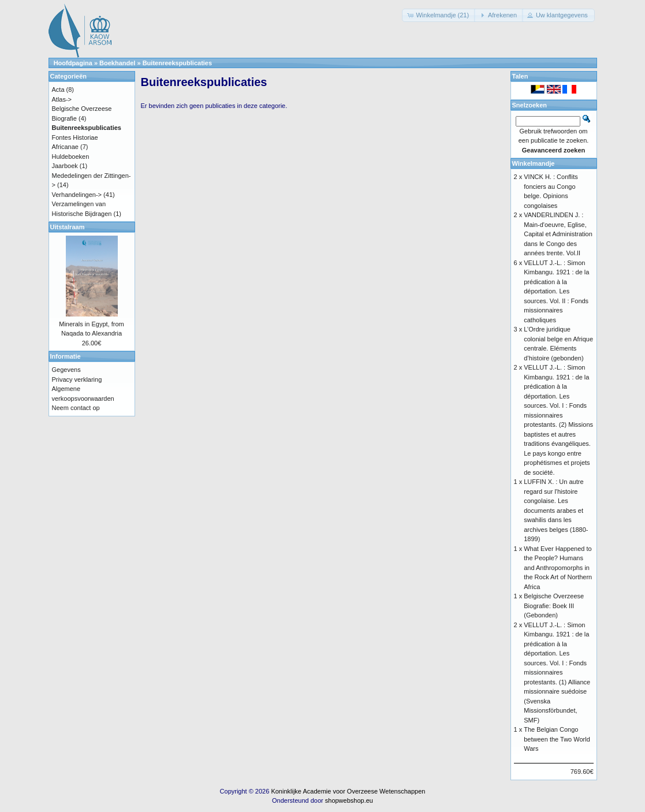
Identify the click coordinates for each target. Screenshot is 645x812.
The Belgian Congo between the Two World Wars (557, 739)
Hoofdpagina (73, 62)
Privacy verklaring (77, 379)
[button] (439, 15)
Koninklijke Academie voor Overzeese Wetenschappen (348, 791)
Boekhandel (117, 62)
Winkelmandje (533, 163)
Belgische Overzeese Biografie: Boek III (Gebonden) (554, 606)
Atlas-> (62, 99)
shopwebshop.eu (349, 800)
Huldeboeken (71, 156)
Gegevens (66, 369)
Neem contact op (76, 407)
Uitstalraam (67, 227)
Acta (58, 89)
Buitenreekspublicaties (177, 62)
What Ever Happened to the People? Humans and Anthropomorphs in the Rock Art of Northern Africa (558, 567)
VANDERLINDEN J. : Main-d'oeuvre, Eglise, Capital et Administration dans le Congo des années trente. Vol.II (558, 233)
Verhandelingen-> (77, 194)
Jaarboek (65, 165)
